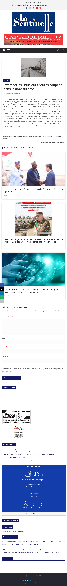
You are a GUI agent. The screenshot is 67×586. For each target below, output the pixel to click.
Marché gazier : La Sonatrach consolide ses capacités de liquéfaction (27, 547)
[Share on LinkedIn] (2, 293)
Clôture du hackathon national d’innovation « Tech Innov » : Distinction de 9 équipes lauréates (35, 552)
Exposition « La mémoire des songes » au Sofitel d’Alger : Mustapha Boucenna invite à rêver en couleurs (38, 541)
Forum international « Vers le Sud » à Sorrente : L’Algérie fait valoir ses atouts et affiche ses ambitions (28, 454)
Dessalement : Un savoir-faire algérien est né (33, 544)
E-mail (4, 347)
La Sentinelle (17, 93)
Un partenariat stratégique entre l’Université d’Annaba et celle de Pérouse (33, 549)
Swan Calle (4, 547)
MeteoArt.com (37, 514)
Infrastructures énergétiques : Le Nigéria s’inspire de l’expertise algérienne (33, 190)
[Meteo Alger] (34, 502)
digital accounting (6, 549)
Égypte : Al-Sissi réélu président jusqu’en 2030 (53, 142)
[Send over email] (2, 297)
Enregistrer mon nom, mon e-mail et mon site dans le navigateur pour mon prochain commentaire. (32, 370)
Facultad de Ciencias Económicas (10, 544)
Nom (4, 338)
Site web (5, 356)
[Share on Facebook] (2, 285)
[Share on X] (2, 289)
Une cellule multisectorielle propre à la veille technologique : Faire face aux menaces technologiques (31, 290)
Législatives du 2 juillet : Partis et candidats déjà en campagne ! (18, 460)
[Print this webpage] (2, 301)
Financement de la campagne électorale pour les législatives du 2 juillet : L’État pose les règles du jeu (28, 449)
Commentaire (7, 317)
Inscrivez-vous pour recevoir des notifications (13, 531)
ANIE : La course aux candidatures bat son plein (14, 457)
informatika (5, 552)
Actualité (6, 80)
